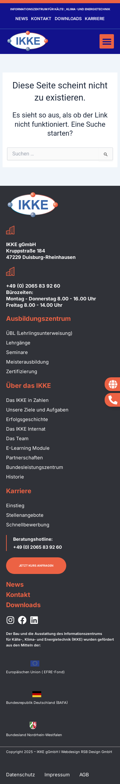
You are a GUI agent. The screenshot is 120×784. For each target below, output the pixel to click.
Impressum (57, 775)
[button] (107, 41)
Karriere (95, 18)
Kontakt (41, 18)
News (21, 18)
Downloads (68, 18)
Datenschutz (20, 775)
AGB (84, 775)
